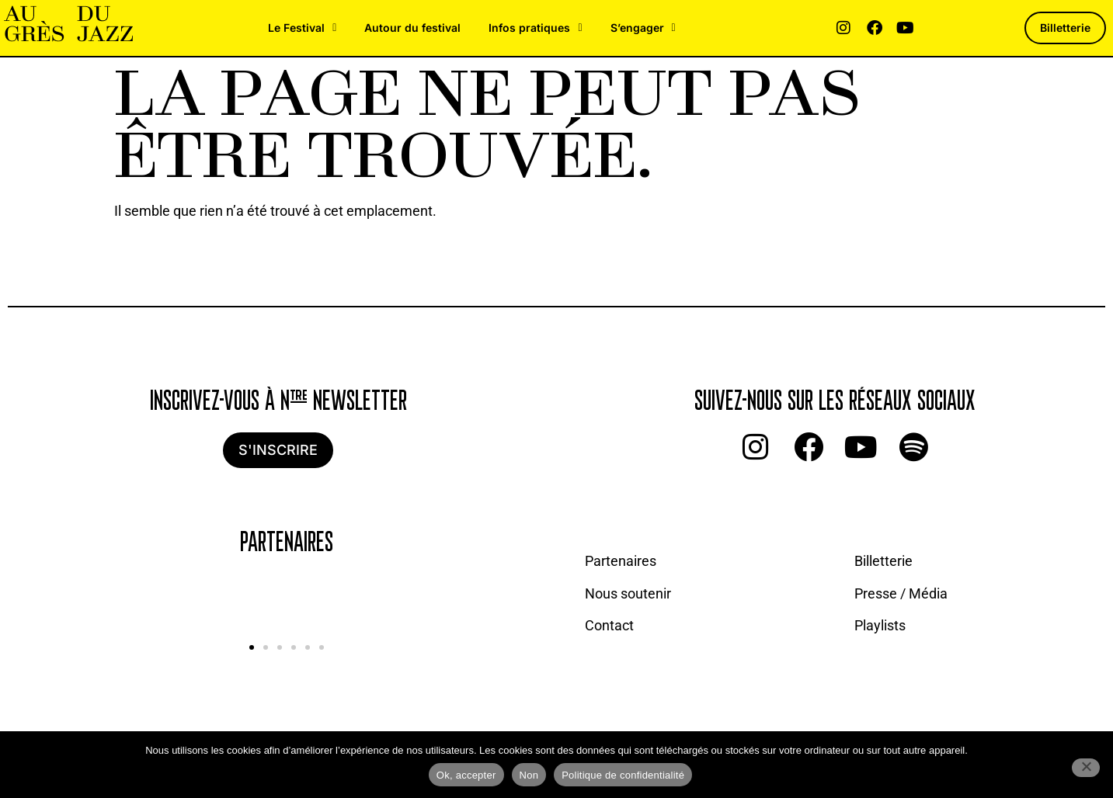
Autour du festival (412, 27)
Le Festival (302, 28)
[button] (251, 647)
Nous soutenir (628, 593)
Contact (609, 625)
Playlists (880, 625)
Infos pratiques (535, 28)
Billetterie (883, 561)
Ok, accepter (466, 775)
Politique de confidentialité (623, 775)
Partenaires (620, 561)
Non (529, 775)
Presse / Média (901, 593)
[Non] (1085, 768)
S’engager (643, 28)
